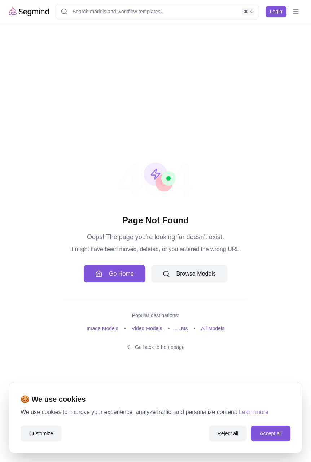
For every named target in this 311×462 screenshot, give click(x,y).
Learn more (253, 412)
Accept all (271, 433)
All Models (212, 328)
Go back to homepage (155, 347)
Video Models (147, 328)
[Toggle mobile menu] (295, 11)
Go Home (114, 273)
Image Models (102, 328)
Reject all (228, 433)
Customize (41, 433)
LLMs (181, 328)
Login (276, 11)
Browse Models (189, 273)
